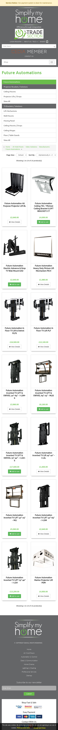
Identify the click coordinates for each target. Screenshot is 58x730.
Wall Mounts (9, 116)
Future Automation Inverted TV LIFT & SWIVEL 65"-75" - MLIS (43, 393)
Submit (29, 694)
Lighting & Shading (29, 668)
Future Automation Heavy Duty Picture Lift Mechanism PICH (43, 268)
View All (7, 101)
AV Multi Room (18, 147)
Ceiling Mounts (10, 91)
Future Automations (12, 82)
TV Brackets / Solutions (13, 106)
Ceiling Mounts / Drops (13, 125)
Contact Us (29, 56)
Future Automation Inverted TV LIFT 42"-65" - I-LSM (43, 517)
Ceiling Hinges (9, 130)
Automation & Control (29, 657)
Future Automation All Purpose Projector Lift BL (14, 204)
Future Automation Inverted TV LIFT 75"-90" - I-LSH (14, 580)
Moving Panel (9, 121)
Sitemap (29, 675)
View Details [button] (14, 222)
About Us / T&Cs (31, 42)
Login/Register (15, 42)
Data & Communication (29, 660)
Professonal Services (29, 672)
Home (8, 147)
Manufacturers (44, 147)
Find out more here (23, 728)
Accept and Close (40, 728)
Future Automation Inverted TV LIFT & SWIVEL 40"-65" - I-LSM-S (14, 394)
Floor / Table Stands (11, 135)
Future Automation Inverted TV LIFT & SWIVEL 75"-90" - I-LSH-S (14, 457)
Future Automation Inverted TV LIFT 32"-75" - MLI (14, 517)
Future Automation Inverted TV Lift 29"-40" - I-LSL (43, 455)
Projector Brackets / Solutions (16, 87)
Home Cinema (29, 664)
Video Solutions (31, 147)
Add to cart (43, 222)
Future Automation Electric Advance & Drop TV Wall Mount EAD (15, 268)
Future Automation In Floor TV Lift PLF (43, 329)
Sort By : (32, 155)
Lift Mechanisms (10, 111)
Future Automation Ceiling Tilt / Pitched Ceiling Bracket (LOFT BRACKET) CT (43, 207)
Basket (42, 42)
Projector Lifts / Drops (13, 96)
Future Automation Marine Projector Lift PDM (43, 580)
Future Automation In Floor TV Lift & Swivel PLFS (14, 330)
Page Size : (10, 155)
